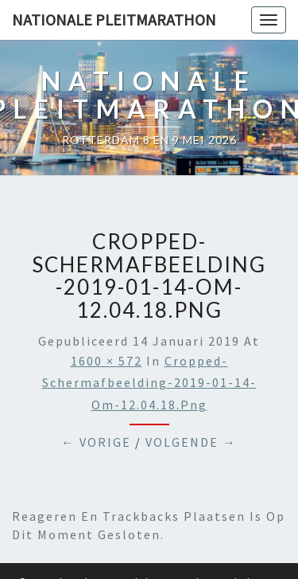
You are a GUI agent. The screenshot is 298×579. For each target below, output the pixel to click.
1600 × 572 (106, 361)
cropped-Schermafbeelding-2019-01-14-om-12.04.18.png (149, 382)
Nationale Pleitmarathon (114, 19)
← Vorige (96, 442)
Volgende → (191, 442)
